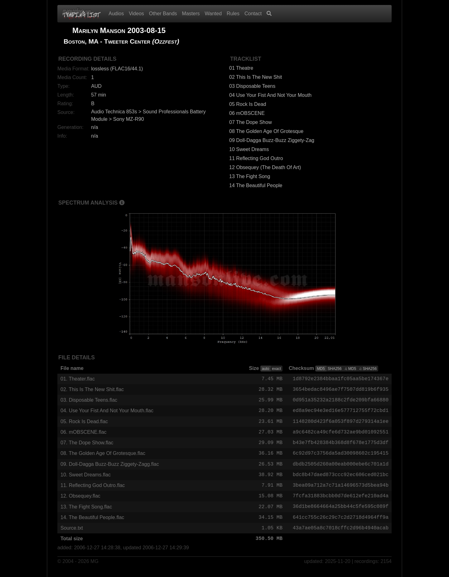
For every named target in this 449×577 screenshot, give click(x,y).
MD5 (321, 369)
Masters (191, 13)
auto (265, 369)
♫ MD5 (350, 369)
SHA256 (335, 369)
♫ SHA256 (368, 369)
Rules (233, 13)
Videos (136, 13)
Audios (116, 13)
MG (94, 568)
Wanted (213, 13)
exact (276, 369)
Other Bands (163, 13)
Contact (253, 13)
